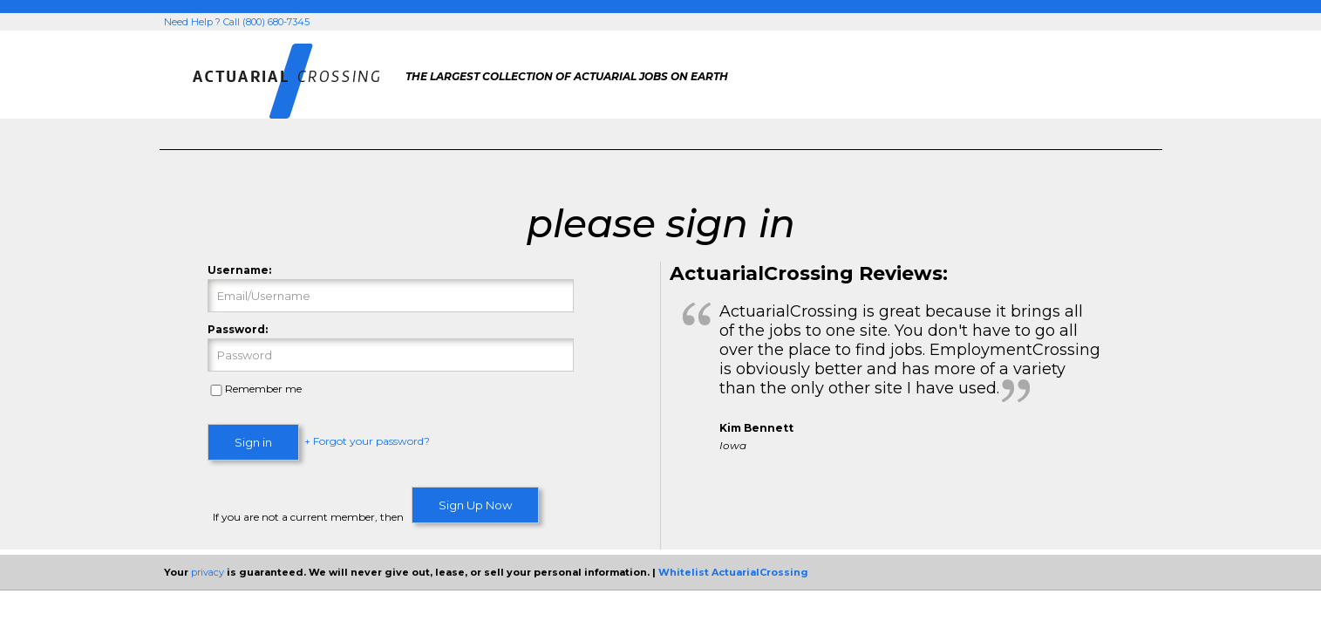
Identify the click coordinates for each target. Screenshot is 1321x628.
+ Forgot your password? (367, 441)
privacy (207, 572)
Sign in (253, 442)
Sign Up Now (475, 505)
